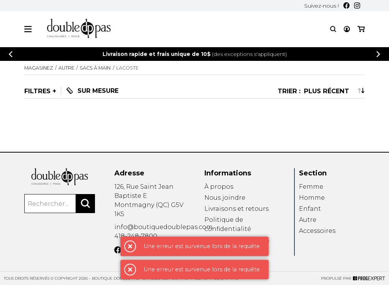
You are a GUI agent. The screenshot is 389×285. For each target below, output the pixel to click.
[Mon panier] (361, 29)
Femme (311, 186)
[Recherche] (333, 29)
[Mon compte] (347, 29)
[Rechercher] (85, 203)
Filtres (37, 91)
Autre (307, 219)
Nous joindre (224, 197)
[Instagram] (357, 5)
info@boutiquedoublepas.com (163, 227)
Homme (312, 197)
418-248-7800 (135, 236)
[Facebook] (346, 5)
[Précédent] (11, 54)
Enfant (310, 208)
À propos (218, 186)
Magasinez (38, 68)
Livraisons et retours (236, 208)
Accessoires (317, 230)
